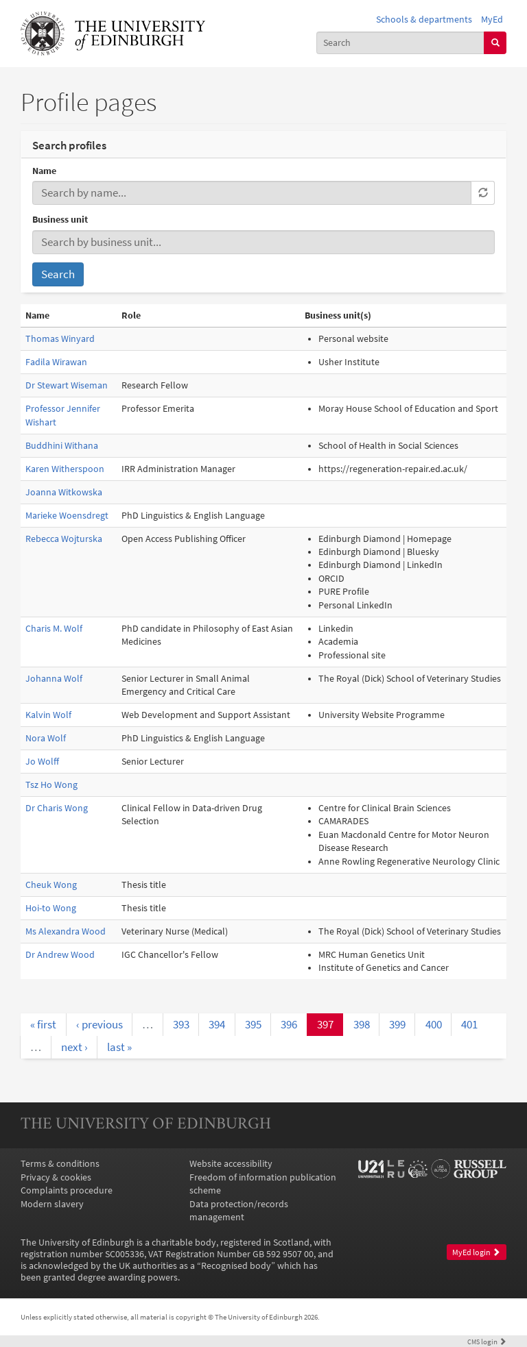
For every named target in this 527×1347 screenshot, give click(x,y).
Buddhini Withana (61, 446)
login (486, 1341)
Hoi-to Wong (50, 908)
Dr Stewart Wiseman (66, 385)
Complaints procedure (67, 1190)
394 (217, 1024)
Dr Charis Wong (56, 808)
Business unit (60, 219)
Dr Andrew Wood (60, 955)
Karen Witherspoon (64, 469)
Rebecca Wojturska (63, 539)
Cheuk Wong (51, 885)
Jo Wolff (42, 761)
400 (433, 1024)
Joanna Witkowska (63, 492)
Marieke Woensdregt (66, 515)
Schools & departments (424, 19)
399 (397, 1024)
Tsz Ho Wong (51, 785)
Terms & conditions (60, 1164)
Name (44, 171)
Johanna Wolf (53, 678)
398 (361, 1024)
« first (43, 1024)
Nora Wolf (45, 738)
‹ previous (99, 1024)
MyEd (492, 19)
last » (119, 1046)
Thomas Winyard (60, 339)
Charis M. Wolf (53, 628)
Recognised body (236, 1266)
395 (253, 1024)
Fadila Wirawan (56, 362)
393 (181, 1024)
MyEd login (476, 1252)
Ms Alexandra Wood (65, 931)
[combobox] (400, 43)
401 (469, 1024)
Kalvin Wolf (48, 715)
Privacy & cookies (56, 1177)
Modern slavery (52, 1204)
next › (74, 1046)
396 (289, 1024)
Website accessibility (230, 1164)
